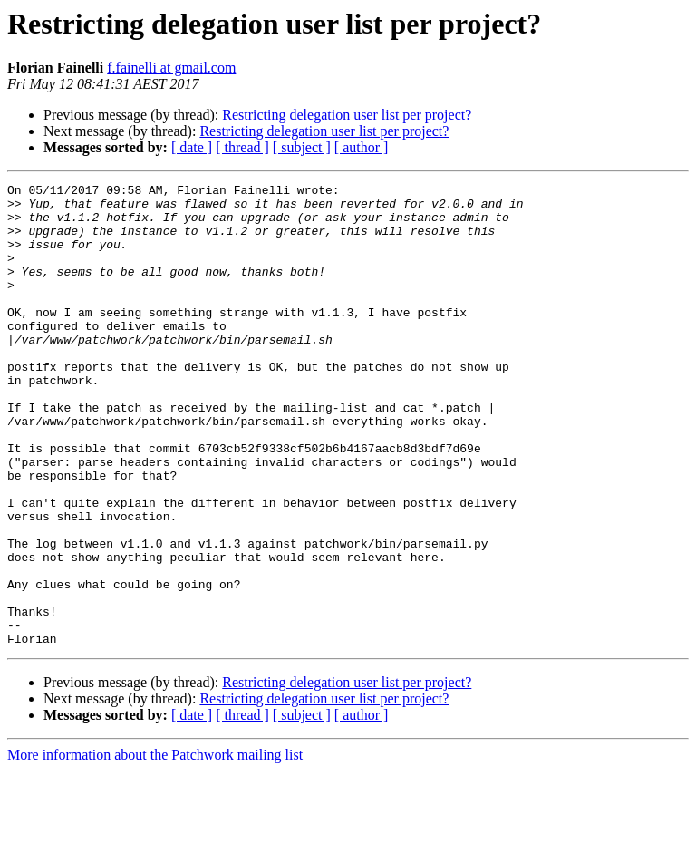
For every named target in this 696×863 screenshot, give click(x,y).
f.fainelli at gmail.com (171, 67)
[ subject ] (302, 147)
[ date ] (191, 147)
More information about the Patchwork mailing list (155, 847)
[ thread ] (242, 147)
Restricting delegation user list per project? (346, 114)
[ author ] (361, 147)
